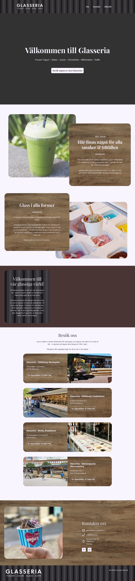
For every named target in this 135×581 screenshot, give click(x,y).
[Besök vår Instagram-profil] (89, 550)
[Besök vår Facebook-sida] (84, 550)
